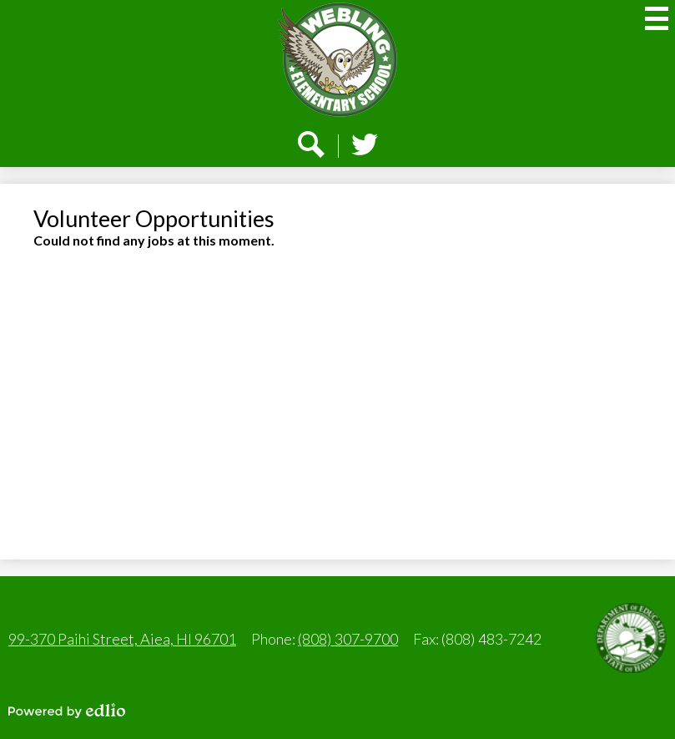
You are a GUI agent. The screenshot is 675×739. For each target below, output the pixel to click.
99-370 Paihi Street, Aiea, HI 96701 (122, 639)
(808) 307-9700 (348, 639)
